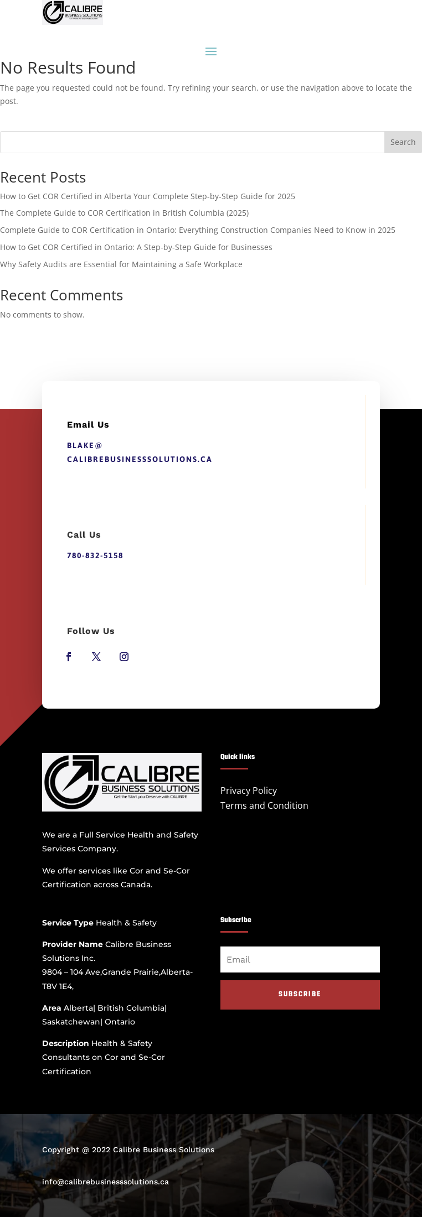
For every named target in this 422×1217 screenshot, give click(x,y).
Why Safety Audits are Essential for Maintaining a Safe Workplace (121, 264)
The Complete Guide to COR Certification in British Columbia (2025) (124, 212)
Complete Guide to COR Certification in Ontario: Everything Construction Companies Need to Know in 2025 (197, 230)
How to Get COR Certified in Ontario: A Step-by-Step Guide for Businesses (136, 247)
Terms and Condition (264, 805)
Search (403, 142)
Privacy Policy (248, 790)
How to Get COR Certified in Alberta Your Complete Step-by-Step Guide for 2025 (147, 196)
